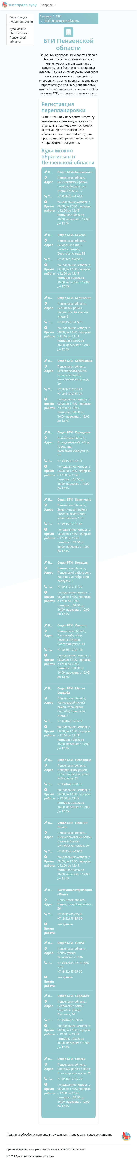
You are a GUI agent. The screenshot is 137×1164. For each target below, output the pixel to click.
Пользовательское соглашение (90, 1135)
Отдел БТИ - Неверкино (74, 760)
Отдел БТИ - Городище (73, 432)
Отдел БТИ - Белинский (74, 298)
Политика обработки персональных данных (36, 1135)
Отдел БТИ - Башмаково (74, 172)
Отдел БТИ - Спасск (71, 1059)
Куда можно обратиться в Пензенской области (18, 35)
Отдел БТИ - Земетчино (74, 500)
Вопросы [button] (47, 5)
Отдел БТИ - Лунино (71, 625)
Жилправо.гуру (19, 5)
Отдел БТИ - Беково (71, 235)
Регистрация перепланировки (21, 19)
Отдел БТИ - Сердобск (73, 996)
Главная (45, 16)
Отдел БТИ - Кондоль (72, 562)
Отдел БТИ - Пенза (70, 943)
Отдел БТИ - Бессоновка (74, 361)
